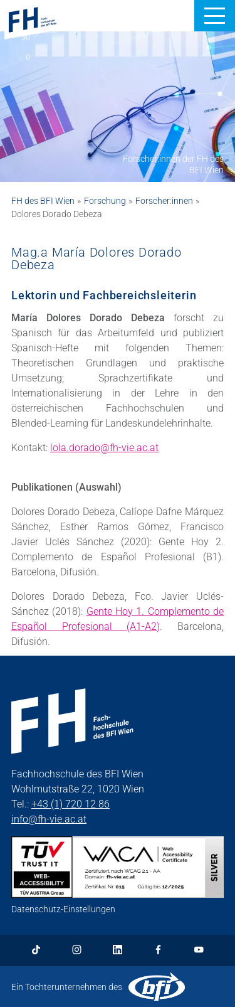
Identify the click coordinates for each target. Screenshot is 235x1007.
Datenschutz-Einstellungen (63, 909)
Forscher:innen (164, 201)
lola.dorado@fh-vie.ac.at (104, 448)
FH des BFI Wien (43, 201)
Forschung (105, 201)
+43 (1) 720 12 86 (70, 804)
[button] (214, 15)
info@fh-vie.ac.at (48, 819)
